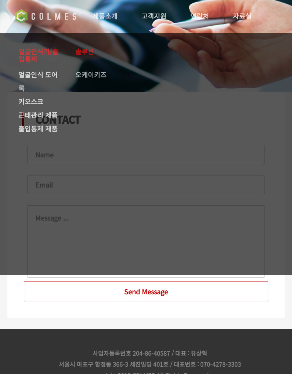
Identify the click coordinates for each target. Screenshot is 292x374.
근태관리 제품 (38, 115)
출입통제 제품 (38, 128)
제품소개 (105, 16)
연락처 (200, 16)
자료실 (243, 16)
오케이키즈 (91, 74)
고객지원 (154, 16)
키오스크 (30, 101)
